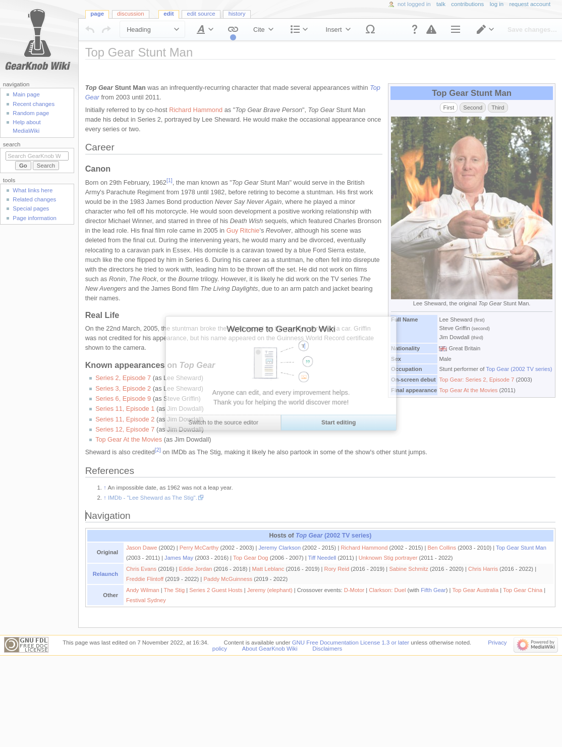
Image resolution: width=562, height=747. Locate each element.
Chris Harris (483, 569)
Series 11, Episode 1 (124, 408)
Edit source (201, 14)
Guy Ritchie (243, 230)
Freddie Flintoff (144, 579)
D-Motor (354, 590)
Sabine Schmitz (408, 569)
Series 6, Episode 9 (123, 398)
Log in (496, 4)
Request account (530, 4)
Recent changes (33, 104)
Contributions (467, 4)
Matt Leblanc (268, 569)
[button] (415, 29)
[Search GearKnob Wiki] (37, 156)
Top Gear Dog (250, 558)
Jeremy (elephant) (270, 590)
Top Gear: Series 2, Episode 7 (476, 380)
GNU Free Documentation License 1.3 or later (350, 642)
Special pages (31, 208)
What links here (32, 190)
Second (472, 107)
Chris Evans (141, 569)
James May (178, 558)
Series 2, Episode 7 (123, 378)
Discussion (130, 14)
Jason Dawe (141, 548)
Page (97, 14)
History (237, 14)
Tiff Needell (322, 558)
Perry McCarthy (199, 548)
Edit (168, 14)
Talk (440, 4)
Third (497, 107)
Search (12, 144)
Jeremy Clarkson (280, 548)
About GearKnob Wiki (270, 649)
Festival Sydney (146, 600)
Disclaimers (327, 649)
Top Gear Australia (475, 590)
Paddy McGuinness (227, 579)
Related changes (34, 199)
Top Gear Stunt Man (521, 548)
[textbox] (320, 344)
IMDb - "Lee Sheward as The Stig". (152, 498)
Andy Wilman (142, 590)
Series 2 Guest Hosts (215, 590)
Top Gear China (522, 590)
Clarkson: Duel (387, 590)
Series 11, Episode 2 (124, 419)
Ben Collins (442, 548)
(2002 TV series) (333, 535)
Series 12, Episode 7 (124, 429)
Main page (26, 94)
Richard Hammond (195, 110)
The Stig (174, 590)
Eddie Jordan (195, 569)
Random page (31, 113)
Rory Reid (337, 569)
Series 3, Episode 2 (123, 388)
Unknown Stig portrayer (388, 558)
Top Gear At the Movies (468, 390)
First (449, 107)
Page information (35, 218)
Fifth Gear (433, 590)
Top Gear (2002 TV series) (519, 369)
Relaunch (105, 574)
